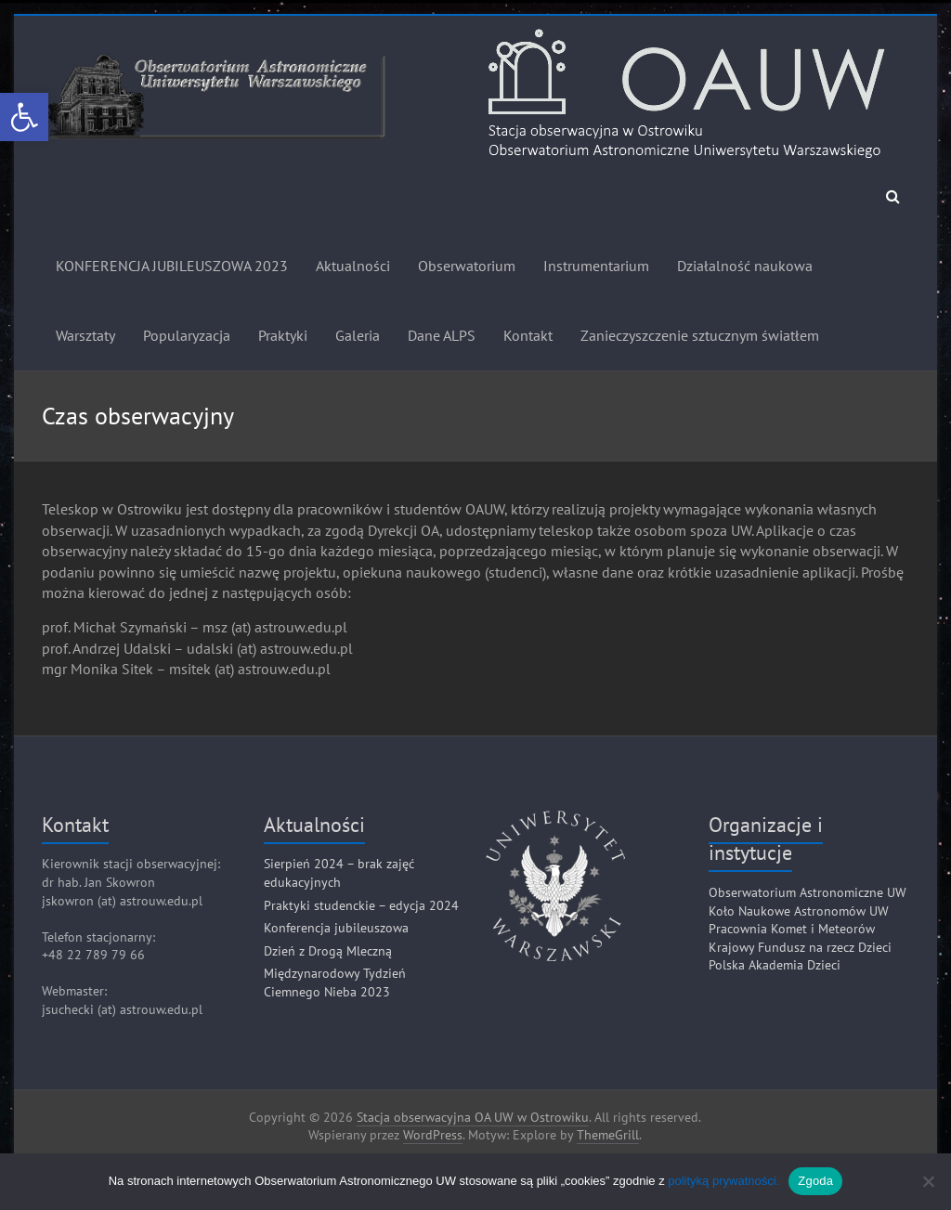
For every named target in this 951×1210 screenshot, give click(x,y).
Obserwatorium (466, 265)
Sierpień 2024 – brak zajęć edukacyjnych (339, 873)
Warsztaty (85, 335)
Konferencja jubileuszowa (336, 927)
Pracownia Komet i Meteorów (792, 928)
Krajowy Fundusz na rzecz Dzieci (800, 947)
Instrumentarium (596, 265)
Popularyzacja (186, 335)
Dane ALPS (442, 335)
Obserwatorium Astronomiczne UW (807, 892)
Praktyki (282, 335)
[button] (24, 117)
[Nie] (927, 1181)
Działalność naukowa (745, 265)
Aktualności (353, 265)
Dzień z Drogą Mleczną (328, 951)
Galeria (357, 335)
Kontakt (528, 335)
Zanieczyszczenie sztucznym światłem (699, 335)
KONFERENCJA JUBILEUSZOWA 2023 (172, 265)
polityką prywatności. (723, 1181)
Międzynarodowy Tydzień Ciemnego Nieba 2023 (335, 982)
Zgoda (815, 1181)
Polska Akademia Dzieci (774, 964)
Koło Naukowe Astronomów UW (799, 911)
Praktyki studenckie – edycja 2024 (361, 905)
